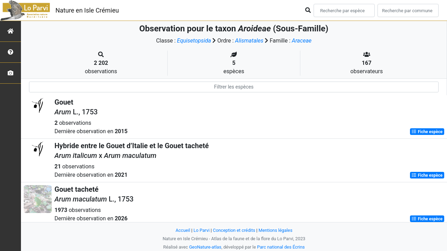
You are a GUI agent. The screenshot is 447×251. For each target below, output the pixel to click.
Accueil (183, 230)
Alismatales (249, 40)
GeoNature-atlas (205, 247)
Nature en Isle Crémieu (87, 10)
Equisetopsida (194, 40)
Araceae (302, 40)
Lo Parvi (201, 230)
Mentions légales (275, 230)
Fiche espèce (426, 131)
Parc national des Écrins (281, 247)
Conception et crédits (234, 230)
